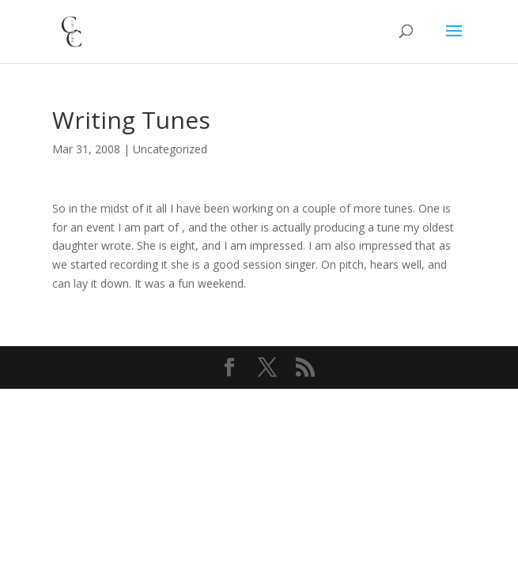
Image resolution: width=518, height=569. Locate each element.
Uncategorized (170, 148)
